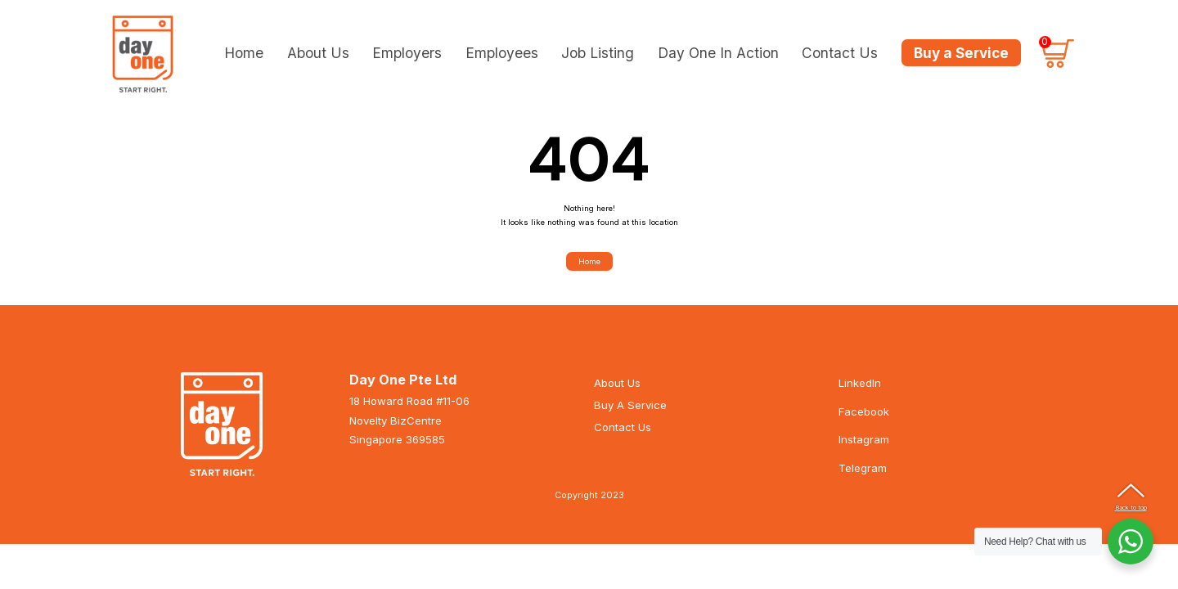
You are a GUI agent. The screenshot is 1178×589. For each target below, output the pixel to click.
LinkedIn (860, 394)
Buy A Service (630, 416)
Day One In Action (718, 52)
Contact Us (840, 52)
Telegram (863, 478)
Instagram (864, 450)
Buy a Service (961, 52)
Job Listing (597, 52)
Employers (407, 52)
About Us (318, 52)
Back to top (1131, 507)
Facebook (864, 422)
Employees (501, 52)
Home (243, 52)
